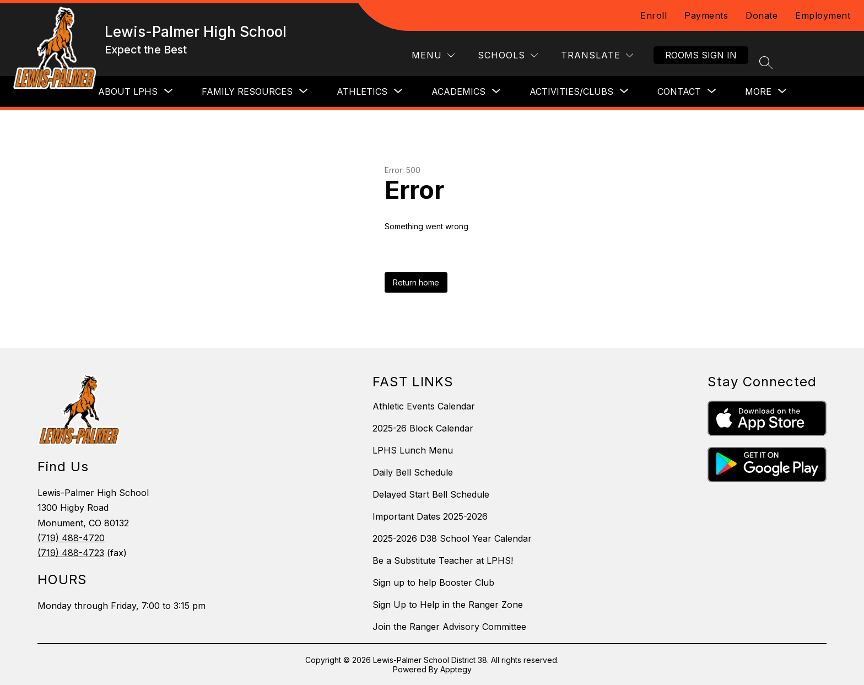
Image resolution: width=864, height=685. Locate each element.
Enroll (653, 15)
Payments (706, 15)
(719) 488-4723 (70, 552)
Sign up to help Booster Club (433, 582)
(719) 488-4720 (71, 537)
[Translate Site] (597, 55)
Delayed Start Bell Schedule (430, 494)
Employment (822, 15)
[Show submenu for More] (758, 91)
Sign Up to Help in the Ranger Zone (447, 604)
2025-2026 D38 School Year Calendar (452, 538)
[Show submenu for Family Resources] (247, 91)
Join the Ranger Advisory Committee (449, 626)
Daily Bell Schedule (412, 472)
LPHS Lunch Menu (412, 450)
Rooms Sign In (701, 55)
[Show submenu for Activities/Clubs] (571, 91)
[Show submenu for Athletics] (362, 91)
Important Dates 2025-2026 (430, 516)
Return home (416, 282)
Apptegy (456, 669)
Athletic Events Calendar (423, 406)
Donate (761, 15)
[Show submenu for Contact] (679, 91)
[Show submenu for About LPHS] (128, 91)
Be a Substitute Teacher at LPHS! (442, 560)
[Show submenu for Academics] (458, 91)
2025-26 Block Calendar (422, 428)
